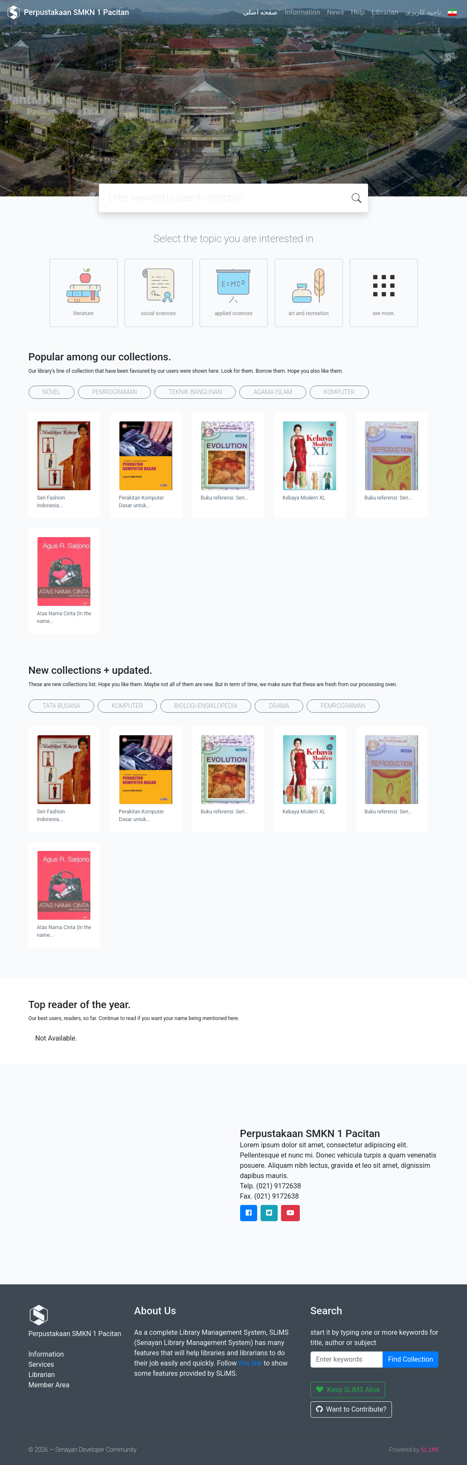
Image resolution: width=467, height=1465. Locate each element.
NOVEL (52, 392)
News (335, 12)
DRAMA (279, 705)
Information (302, 12)
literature (84, 292)
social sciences (158, 292)
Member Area (49, 1385)
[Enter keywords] (346, 1359)
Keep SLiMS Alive (348, 1390)
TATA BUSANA (61, 705)
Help (358, 12)
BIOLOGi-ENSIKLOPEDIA (205, 705)
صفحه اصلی (260, 12)
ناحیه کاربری (423, 12)
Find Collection (410, 1359)
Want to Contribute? (351, 1409)
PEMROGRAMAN (114, 392)
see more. (384, 292)
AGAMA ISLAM (272, 392)
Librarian (385, 12)
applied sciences (233, 292)
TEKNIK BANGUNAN (195, 392)
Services (41, 1364)
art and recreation (308, 292)
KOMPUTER (339, 392)
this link (250, 1363)
